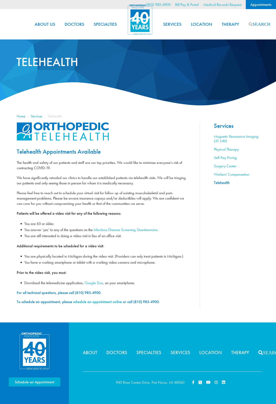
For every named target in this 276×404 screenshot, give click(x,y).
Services (172, 24)
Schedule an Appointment (34, 382)
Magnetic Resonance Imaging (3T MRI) (236, 138)
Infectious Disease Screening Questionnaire (125, 229)
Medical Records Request (222, 4)
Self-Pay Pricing (225, 157)
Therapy (230, 24)
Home (140, 19)
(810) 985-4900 (158, 4)
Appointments (260, 4)
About (90, 352)
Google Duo (94, 282)
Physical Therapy (226, 149)
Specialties (105, 24)
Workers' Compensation (231, 174)
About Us (45, 24)
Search (250, 24)
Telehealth (222, 182)
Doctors (74, 24)
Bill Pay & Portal (187, 4)
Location (201, 24)
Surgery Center (225, 166)
